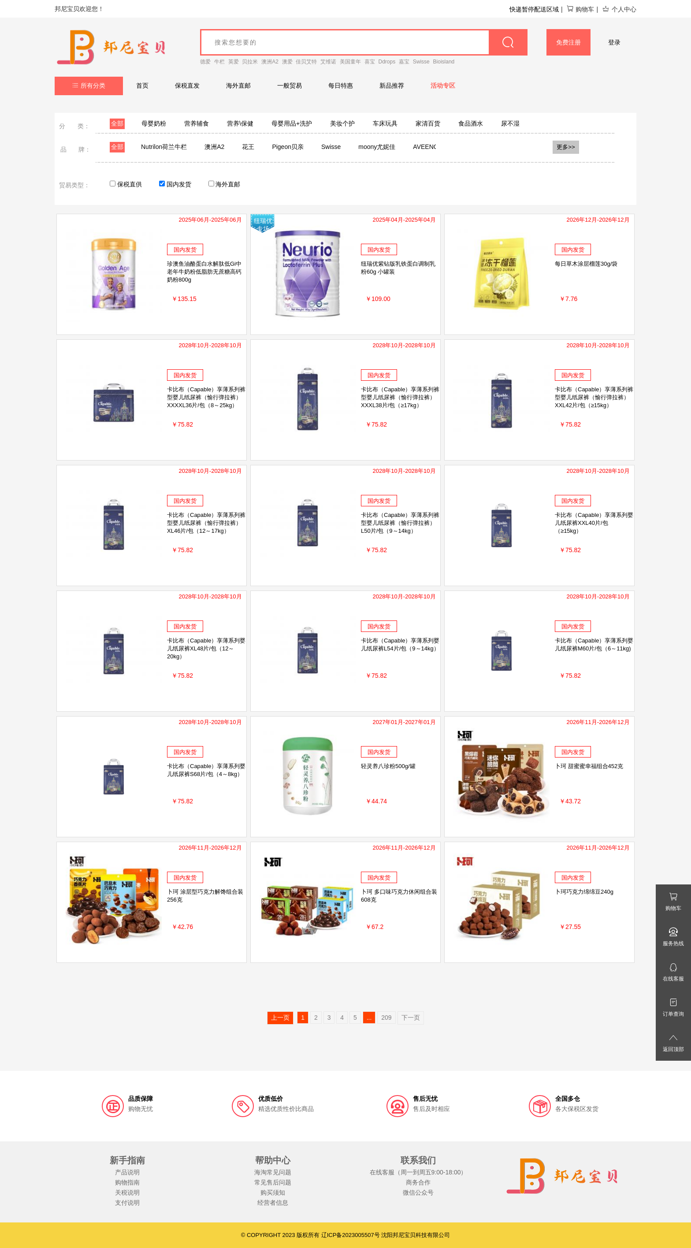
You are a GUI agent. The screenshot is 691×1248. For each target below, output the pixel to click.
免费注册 (568, 42)
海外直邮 (238, 85)
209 (386, 1017)
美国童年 (350, 62)
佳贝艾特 (306, 62)
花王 (248, 146)
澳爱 (287, 62)
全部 (117, 123)
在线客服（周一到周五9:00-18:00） (418, 1172)
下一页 (410, 1017)
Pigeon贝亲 (288, 146)
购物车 (580, 9)
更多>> (566, 147)
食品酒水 (470, 123)
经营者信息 (272, 1202)
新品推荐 (391, 85)
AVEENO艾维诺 (435, 146)
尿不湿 (510, 123)
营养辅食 (196, 123)
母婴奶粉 (153, 123)
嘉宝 (404, 62)
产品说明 (127, 1172)
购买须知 (272, 1192)
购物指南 (127, 1182)
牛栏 (219, 62)
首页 (142, 85)
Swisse (421, 62)
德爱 (205, 62)
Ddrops (387, 62)
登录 (614, 42)
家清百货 (428, 123)
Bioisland (444, 62)
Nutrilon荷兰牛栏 (164, 146)
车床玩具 (385, 123)
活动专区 (443, 85)
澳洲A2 (270, 62)
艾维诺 (328, 62)
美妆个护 (342, 123)
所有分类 (88, 85)
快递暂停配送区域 (534, 9)
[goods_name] (364, 42)
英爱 (233, 62)
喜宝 (369, 62)
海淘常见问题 (272, 1172)
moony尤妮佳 (376, 146)
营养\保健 (240, 123)
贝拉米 (250, 62)
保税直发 (187, 85)
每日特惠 (340, 85)
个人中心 (619, 9)
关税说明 (127, 1192)
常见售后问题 (272, 1182)
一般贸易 (289, 85)
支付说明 (127, 1202)
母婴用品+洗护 (291, 123)
